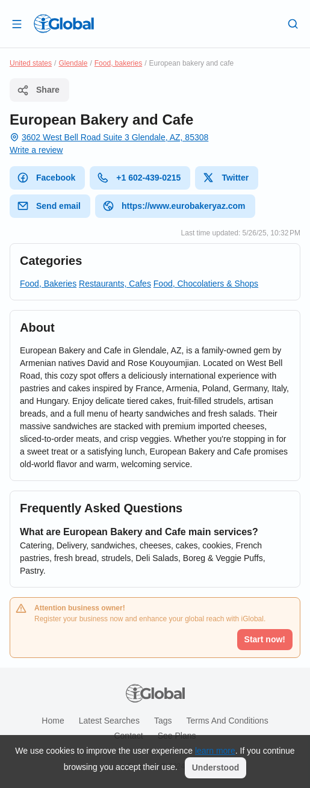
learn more (215, 750)
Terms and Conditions (227, 720)
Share (38, 90)
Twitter (225, 178)
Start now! (264, 639)
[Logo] (64, 23)
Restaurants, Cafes (115, 283)
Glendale (72, 63)
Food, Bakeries (48, 283)
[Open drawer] (17, 23)
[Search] (293, 23)
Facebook (46, 178)
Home (53, 720)
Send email (49, 206)
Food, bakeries (118, 63)
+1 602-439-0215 (139, 178)
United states (31, 63)
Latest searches (109, 720)
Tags (163, 720)
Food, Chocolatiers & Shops (205, 283)
